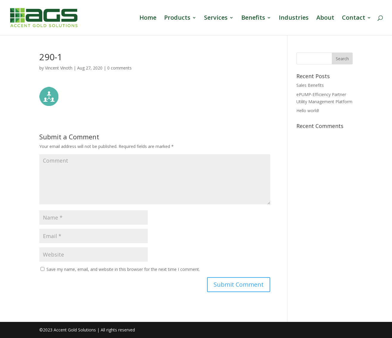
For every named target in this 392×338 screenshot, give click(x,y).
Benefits (253, 18)
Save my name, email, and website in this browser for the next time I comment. (123, 269)
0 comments (119, 68)
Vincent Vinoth (58, 68)
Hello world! (307, 110)
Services (216, 18)
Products (177, 18)
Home (147, 18)
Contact (353, 18)
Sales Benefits (310, 85)
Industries (294, 18)
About (325, 18)
